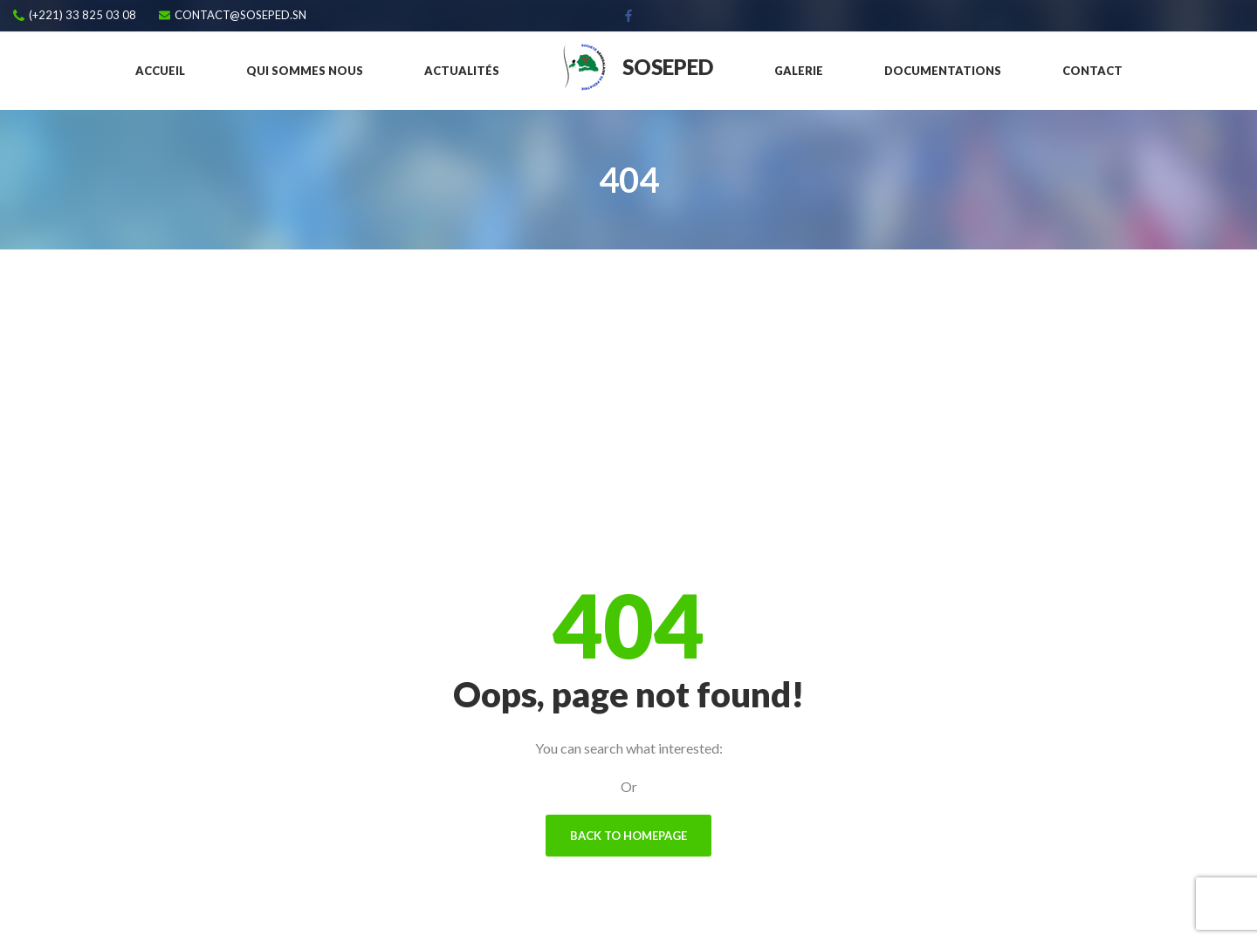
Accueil (160, 71)
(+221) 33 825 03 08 (82, 15)
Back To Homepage (628, 836)
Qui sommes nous (304, 71)
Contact (1092, 71)
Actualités (461, 71)
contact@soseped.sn (240, 15)
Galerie (798, 71)
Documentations (942, 71)
